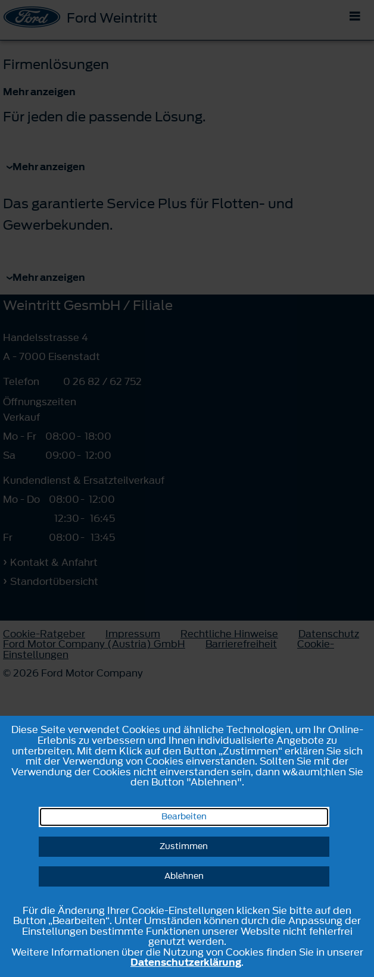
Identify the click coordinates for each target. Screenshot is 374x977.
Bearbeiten (184, 816)
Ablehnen (184, 876)
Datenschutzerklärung (185, 962)
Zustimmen (184, 846)
